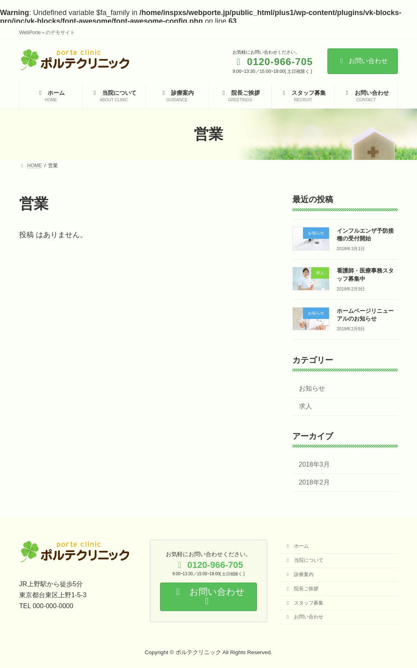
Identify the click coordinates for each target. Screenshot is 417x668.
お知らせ (312, 388)
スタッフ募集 (304, 602)
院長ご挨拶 (301, 588)
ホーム (297, 546)
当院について (304, 560)
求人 (305, 406)
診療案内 (299, 574)
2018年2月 (314, 482)
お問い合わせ (363, 60)
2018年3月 (314, 464)
